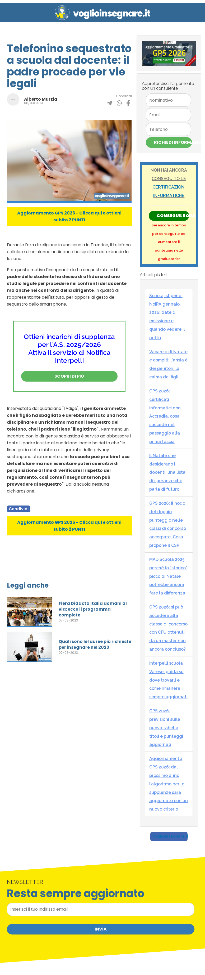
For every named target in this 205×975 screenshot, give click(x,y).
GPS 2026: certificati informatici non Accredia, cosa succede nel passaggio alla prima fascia (165, 416)
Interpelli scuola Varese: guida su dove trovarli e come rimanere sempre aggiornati (168, 680)
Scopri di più (69, 376)
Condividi (19, 509)
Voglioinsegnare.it (170, 836)
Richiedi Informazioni (173, 142)
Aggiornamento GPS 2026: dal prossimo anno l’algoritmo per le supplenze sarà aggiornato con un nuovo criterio (168, 784)
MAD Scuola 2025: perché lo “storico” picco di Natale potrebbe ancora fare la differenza (168, 576)
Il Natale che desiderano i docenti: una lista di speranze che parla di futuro (167, 472)
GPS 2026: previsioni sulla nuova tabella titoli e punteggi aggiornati (166, 727)
